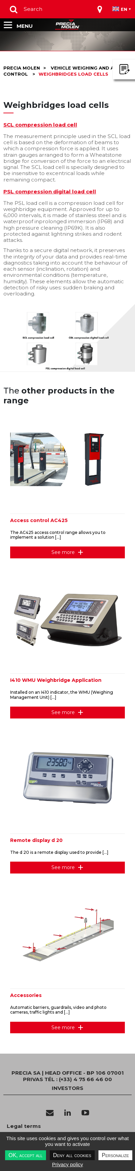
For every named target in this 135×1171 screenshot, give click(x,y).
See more (63, 552)
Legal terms (24, 1126)
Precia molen (21, 68)
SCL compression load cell (40, 124)
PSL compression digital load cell (49, 191)
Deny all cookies (72, 1155)
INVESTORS (67, 1088)
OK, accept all (25, 1155)
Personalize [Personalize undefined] (115, 1155)
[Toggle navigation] (100, 9)
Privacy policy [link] (67, 1164)
